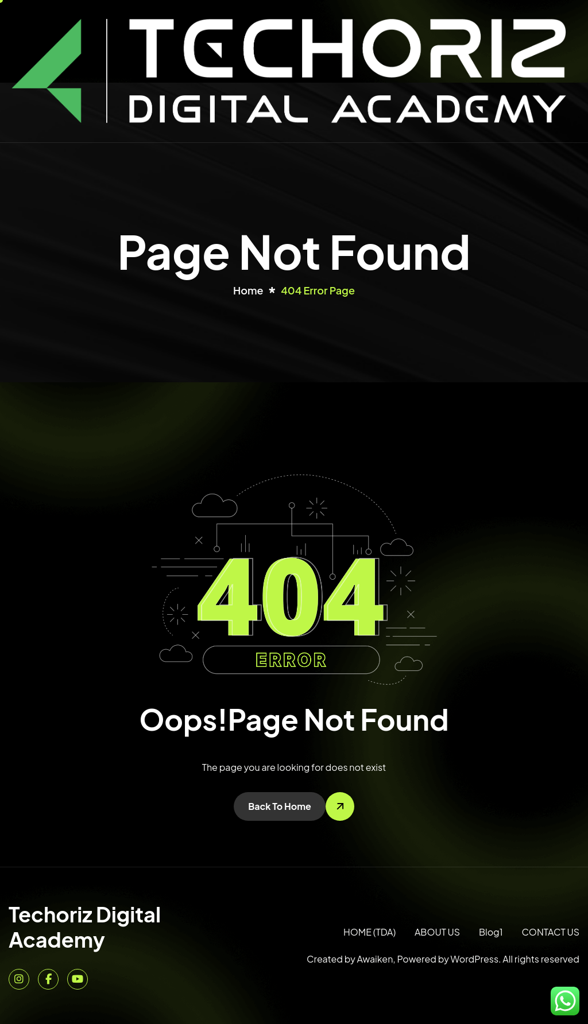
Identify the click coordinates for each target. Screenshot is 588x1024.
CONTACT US (550, 932)
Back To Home (279, 806)
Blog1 (491, 932)
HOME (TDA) (369, 932)
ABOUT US (437, 932)
